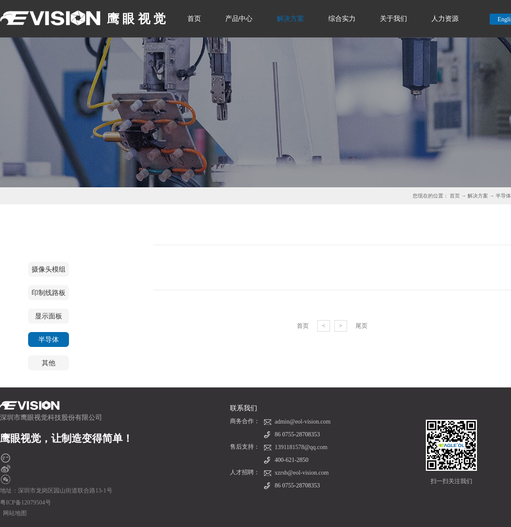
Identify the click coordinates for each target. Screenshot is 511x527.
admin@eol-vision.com (302, 421)
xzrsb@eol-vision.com (302, 473)
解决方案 (478, 196)
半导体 (503, 196)
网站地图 (13, 513)
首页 (194, 18)
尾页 (361, 326)
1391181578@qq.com (301, 447)
